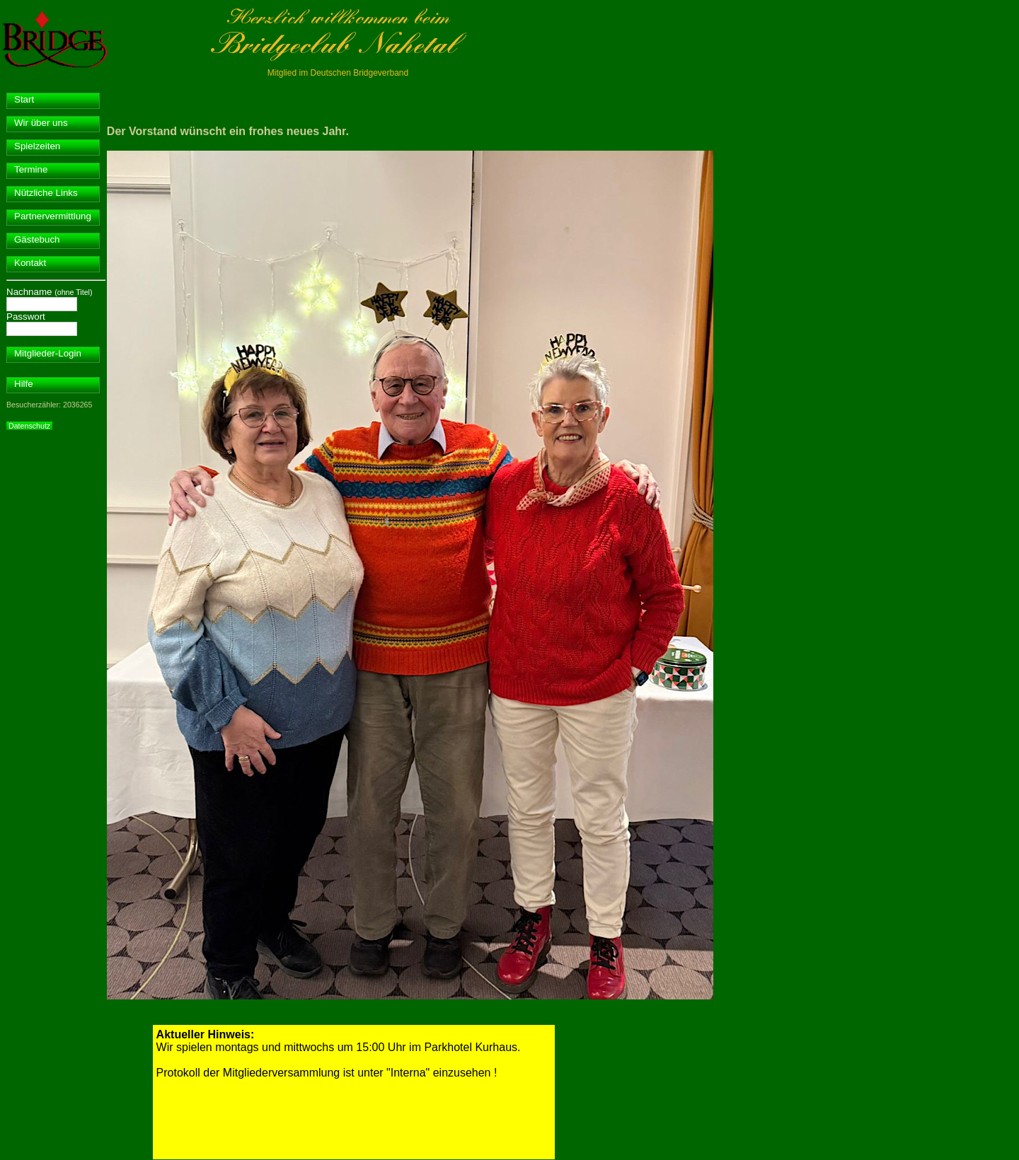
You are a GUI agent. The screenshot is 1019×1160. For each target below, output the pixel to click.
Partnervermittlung (52, 216)
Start (24, 99)
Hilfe (23, 383)
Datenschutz (29, 426)
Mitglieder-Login (47, 353)
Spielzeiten (37, 146)
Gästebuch (36, 239)
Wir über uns (41, 122)
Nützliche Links (46, 192)
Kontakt (30, 262)
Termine (30, 169)
